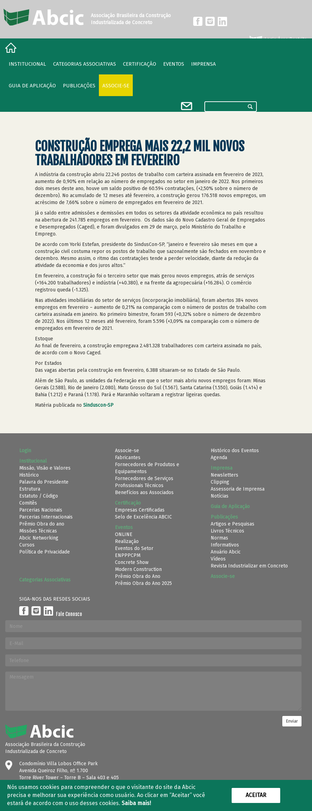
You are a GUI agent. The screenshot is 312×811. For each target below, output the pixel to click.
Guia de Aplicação (32, 85)
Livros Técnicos (227, 531)
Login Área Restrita (277, 39)
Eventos (173, 64)
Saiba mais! (136, 803)
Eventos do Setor (134, 548)
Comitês (28, 503)
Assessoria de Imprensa (237, 489)
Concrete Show (131, 562)
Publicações (79, 85)
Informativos (225, 545)
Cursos (27, 545)
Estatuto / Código (38, 496)
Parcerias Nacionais (40, 510)
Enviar (292, 721)
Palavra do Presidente (43, 482)
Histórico (29, 475)
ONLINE (123, 534)
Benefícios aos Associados (144, 492)
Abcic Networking (38, 538)
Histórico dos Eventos (235, 451)
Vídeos (218, 559)
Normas (219, 538)
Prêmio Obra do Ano (137, 576)
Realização (127, 541)
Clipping (220, 482)
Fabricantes (127, 458)
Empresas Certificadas (140, 510)
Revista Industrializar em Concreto (249, 566)
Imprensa (203, 64)
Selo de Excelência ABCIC (143, 517)
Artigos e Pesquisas (232, 524)
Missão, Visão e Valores (45, 468)
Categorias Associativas (84, 64)
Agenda (219, 458)
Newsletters (224, 475)
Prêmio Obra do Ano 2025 (143, 583)
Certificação (139, 64)
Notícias (219, 496)
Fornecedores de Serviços (144, 478)
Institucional (27, 64)
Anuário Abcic (226, 552)
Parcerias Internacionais (46, 517)
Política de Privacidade (44, 552)
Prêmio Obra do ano (41, 524)
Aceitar (256, 795)
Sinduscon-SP (98, 405)
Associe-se (115, 85)
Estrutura (29, 489)
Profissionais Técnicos (139, 485)
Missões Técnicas (38, 531)
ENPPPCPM (127, 555)
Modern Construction (138, 569)
